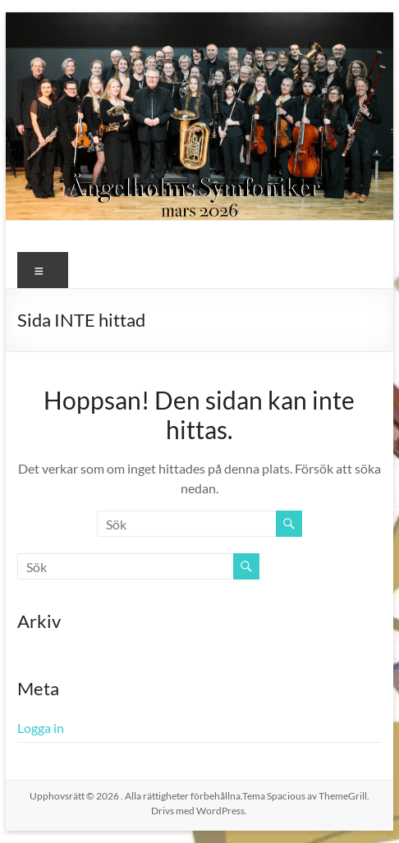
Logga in (40, 727)
